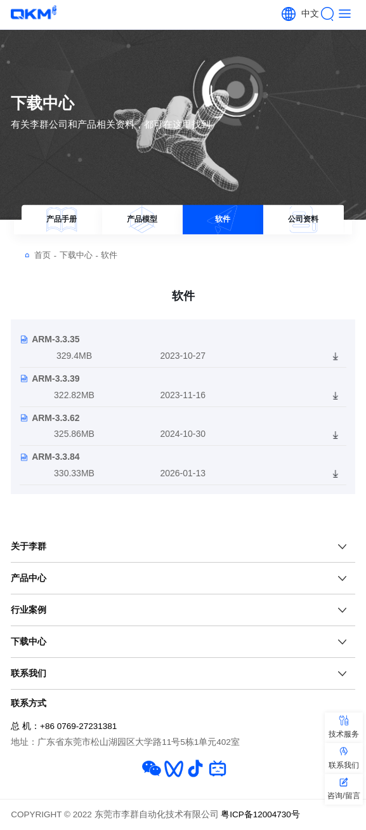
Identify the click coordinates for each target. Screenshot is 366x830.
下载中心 (79, 255)
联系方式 (28, 703)
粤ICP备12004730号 (260, 814)
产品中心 (28, 578)
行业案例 (28, 610)
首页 (45, 255)
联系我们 (28, 673)
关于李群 (28, 546)
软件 (109, 255)
